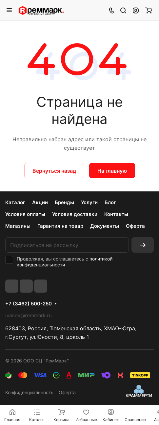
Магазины (17, 226)
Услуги (89, 202)
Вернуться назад (54, 170)
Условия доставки (74, 214)
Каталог (15, 202)
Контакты (116, 214)
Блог (110, 202)
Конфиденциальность (29, 392)
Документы (104, 226)
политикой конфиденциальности (64, 261)
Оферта (135, 226)
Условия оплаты (25, 214)
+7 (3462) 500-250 (28, 304)
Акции (40, 202)
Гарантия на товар (60, 226)
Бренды (64, 202)
